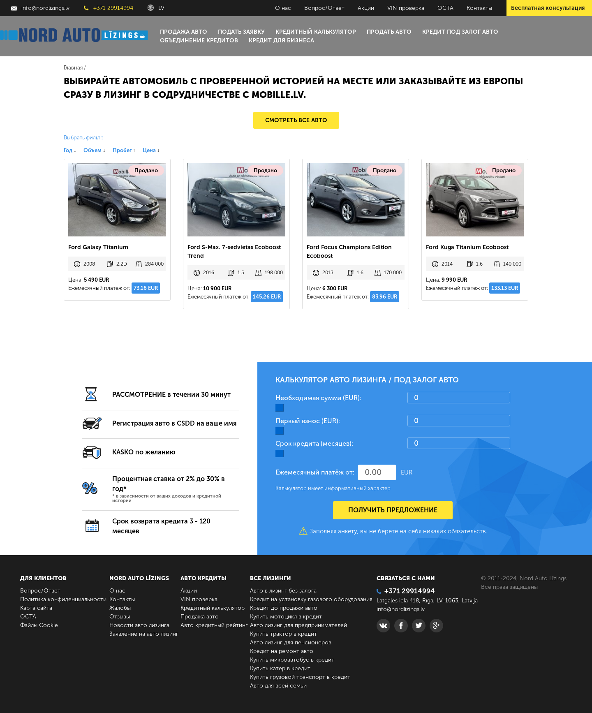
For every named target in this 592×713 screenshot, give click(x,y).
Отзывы (119, 616)
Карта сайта (36, 607)
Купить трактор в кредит (283, 633)
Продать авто (389, 31)
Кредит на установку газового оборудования (311, 599)
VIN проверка (405, 8)
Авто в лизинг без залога (283, 590)
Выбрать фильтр (84, 137)
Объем (94, 150)
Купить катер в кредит (280, 668)
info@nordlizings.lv (40, 8)
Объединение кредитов (199, 40)
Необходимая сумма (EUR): (318, 398)
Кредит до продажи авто (283, 607)
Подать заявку (241, 31)
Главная (73, 68)
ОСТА (445, 8)
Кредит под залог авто (460, 31)
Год (70, 150)
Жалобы (120, 607)
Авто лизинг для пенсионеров (290, 642)
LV (156, 8)
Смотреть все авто (296, 120)
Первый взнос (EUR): (307, 421)
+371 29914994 (108, 8)
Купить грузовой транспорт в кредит (300, 677)
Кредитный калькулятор (315, 31)
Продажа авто (183, 31)
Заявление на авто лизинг (143, 633)
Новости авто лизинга (139, 625)
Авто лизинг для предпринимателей (298, 625)
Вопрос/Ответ (324, 8)
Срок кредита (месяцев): (314, 443)
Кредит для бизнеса (281, 40)
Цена (151, 150)
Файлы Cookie (39, 625)
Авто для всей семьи (278, 685)
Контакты (479, 8)
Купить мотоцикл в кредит (286, 616)
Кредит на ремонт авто (281, 651)
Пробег (124, 150)
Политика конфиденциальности (63, 599)
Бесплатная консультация (548, 8)
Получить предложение (392, 510)
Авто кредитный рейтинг (214, 625)
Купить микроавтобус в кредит (292, 659)
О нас (283, 8)
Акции (366, 8)
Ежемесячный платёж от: (314, 472)
